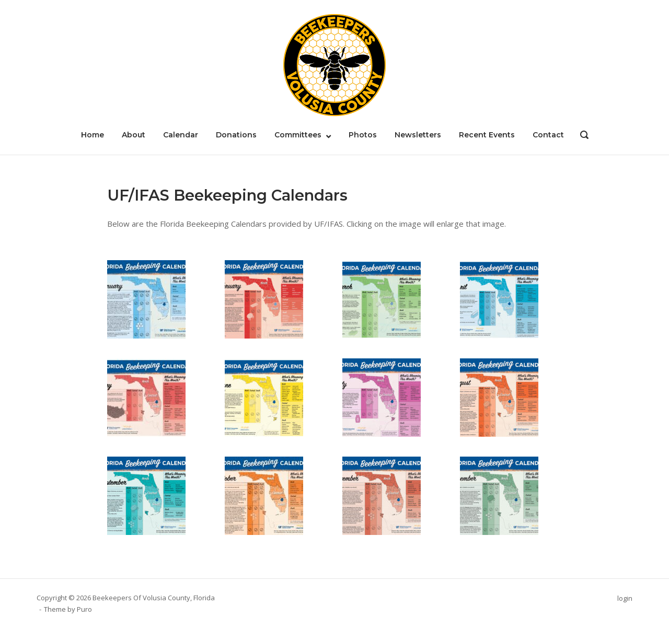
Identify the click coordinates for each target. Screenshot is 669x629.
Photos (363, 134)
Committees (297, 134)
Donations (236, 134)
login (624, 598)
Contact (548, 134)
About (133, 134)
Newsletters (418, 134)
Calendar (180, 134)
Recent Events (487, 134)
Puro (84, 609)
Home (92, 134)
